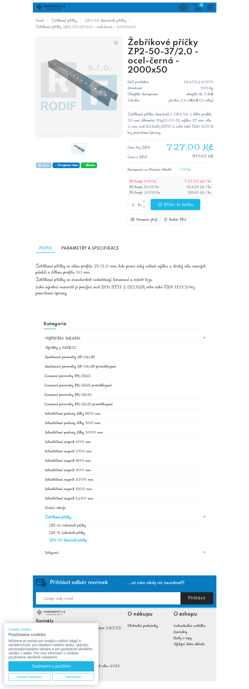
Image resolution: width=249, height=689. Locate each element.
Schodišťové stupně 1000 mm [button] (69, 479)
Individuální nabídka (190, 626)
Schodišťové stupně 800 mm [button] (68, 461)
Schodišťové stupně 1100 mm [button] (68, 489)
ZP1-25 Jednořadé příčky (67, 525)
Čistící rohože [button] (55, 508)
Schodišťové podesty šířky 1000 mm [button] (74, 432)
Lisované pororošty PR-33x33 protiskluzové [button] (79, 404)
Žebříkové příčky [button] (58, 517)
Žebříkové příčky (64, 20)
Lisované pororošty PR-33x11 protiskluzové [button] (78, 385)
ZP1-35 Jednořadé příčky (67, 533)
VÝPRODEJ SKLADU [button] (62, 338)
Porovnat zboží (144, 219)
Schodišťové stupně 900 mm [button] (68, 470)
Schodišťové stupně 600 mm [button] (68, 442)
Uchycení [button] (52, 553)
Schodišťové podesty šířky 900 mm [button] (73, 423)
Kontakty (181, 632)
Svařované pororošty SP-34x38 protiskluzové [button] (80, 366)
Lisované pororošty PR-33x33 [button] (68, 395)
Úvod (40, 20)
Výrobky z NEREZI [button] (60, 347)
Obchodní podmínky (143, 626)
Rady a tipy (183, 638)
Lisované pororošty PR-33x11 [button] (68, 376)
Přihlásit (197, 599)
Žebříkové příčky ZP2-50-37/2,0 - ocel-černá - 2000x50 (86, 27)
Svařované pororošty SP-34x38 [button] (70, 357)
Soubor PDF (175, 219)
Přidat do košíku (176, 204)
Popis (47, 249)
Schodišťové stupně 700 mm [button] (68, 451)
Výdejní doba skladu (189, 644)
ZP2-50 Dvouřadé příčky (105, 20)
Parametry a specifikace (94, 249)
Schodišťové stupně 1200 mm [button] (69, 498)
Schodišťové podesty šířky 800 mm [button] (73, 413)
